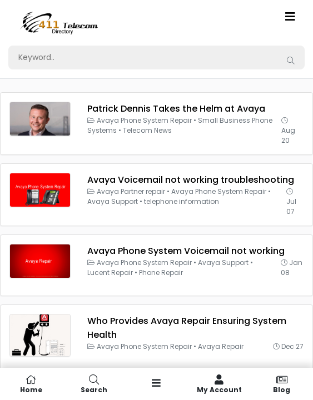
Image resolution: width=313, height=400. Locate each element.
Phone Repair (161, 272)
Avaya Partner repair (131, 191)
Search (94, 383)
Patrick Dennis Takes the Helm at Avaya (176, 108)
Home (31, 383)
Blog (281, 383)
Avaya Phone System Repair (144, 120)
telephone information (181, 201)
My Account (219, 383)
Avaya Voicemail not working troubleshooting (190, 179)
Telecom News (147, 130)
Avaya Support (112, 201)
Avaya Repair (221, 346)
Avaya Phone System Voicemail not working (186, 250)
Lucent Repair (110, 272)
